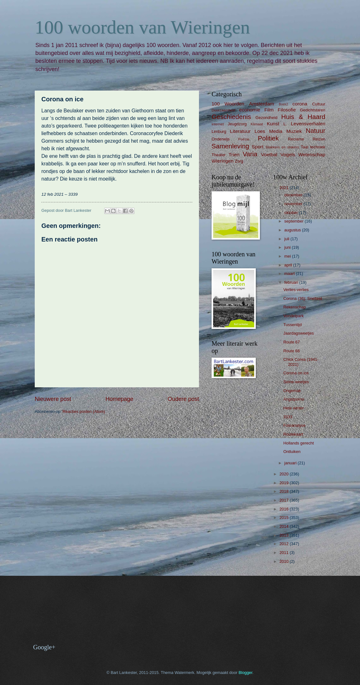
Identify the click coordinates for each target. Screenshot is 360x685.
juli (287, 238)
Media (275, 131)
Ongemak (292, 390)
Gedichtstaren (312, 110)
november (293, 203)
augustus (293, 230)
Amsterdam (261, 103)
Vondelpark (293, 315)
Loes (260, 131)
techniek (317, 147)
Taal (305, 147)
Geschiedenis (231, 116)
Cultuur (318, 104)
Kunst (273, 123)
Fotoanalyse (294, 425)
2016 (284, 509)
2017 (284, 500)
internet (218, 124)
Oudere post (183, 399)
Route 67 (291, 342)
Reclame (296, 139)
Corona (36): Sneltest (302, 298)
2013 (284, 535)
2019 (284, 482)
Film (268, 109)
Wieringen (223, 161)
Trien (234, 154)
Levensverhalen (308, 123)
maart (290, 273)
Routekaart (293, 434)
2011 (284, 552)
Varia (250, 154)
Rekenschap (294, 307)
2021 (284, 187)
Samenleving (230, 146)
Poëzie (243, 139)
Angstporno (293, 399)
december (293, 195)
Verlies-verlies (296, 289)
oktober (291, 212)
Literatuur (240, 131)
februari (291, 282)
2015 (284, 517)
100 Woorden (228, 103)
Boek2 (283, 104)
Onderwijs (221, 139)
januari (290, 463)
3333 (287, 416)
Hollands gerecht (298, 443)
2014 (284, 526)
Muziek (294, 131)
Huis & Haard (303, 116)
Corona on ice (296, 373)
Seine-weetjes (296, 381)
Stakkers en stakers (282, 147)
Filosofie (287, 109)
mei (288, 256)
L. (285, 124)
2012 (284, 543)
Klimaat (257, 124)
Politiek (268, 138)
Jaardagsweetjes (298, 333)
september (294, 221)
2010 (284, 561)
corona (299, 103)
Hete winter (293, 408)
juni (288, 247)
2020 (284, 474)
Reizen (319, 139)
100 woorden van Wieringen (142, 27)
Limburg (219, 131)
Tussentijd (292, 324)
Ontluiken (291, 451)
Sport (257, 146)
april (288, 265)
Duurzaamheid (223, 110)
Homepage (119, 399)
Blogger (245, 672)
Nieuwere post (53, 399)
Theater (218, 154)
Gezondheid (266, 117)
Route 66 (291, 350)
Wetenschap (311, 154)
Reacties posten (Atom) (84, 411)
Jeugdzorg (237, 124)
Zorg (239, 161)
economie (249, 109)
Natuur (315, 130)
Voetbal (269, 154)
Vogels (287, 154)
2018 (284, 491)
